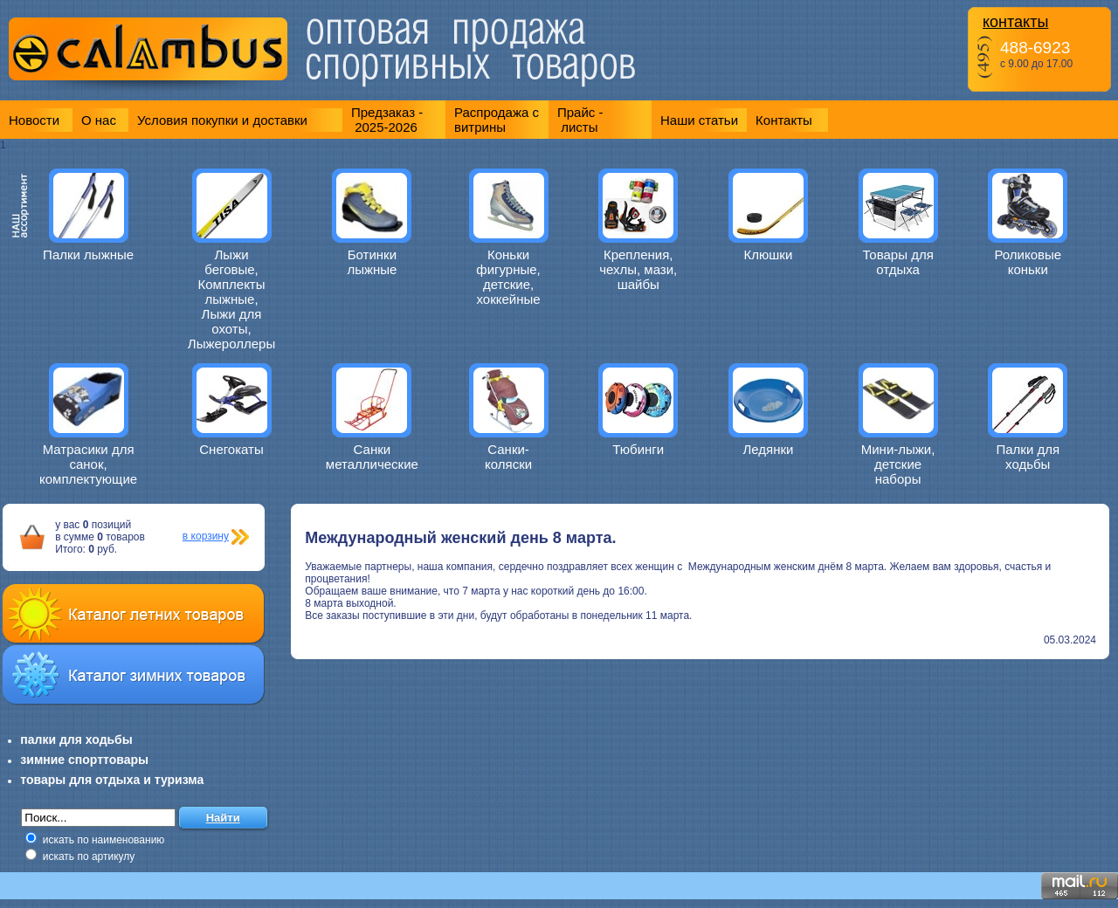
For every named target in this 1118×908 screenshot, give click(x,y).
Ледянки (767, 449)
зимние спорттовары (84, 760)
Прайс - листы (580, 119)
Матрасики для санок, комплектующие (88, 464)
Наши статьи (699, 120)
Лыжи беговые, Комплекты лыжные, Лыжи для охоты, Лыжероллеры (231, 299)
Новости (34, 120)
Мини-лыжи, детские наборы (898, 464)
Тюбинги (638, 449)
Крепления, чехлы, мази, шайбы (638, 269)
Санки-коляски (508, 456)
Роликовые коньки (1027, 262)
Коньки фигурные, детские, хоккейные (508, 276)
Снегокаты (231, 449)
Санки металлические (372, 456)
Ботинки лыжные (372, 262)
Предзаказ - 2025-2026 (387, 119)
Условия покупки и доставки (222, 120)
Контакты (784, 120)
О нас (98, 120)
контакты (1015, 22)
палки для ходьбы (76, 739)
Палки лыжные (88, 254)
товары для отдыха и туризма (112, 780)
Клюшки (768, 254)
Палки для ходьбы (1027, 456)
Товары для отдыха (897, 262)
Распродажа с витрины (496, 119)
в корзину (206, 536)
